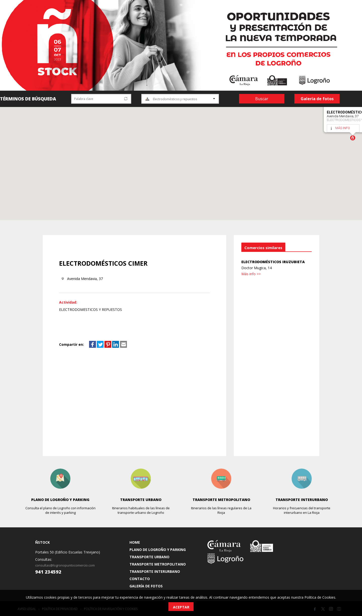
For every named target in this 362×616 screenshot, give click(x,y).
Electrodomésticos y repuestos (175, 99)
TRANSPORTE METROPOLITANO (157, 564)
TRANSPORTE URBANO (149, 556)
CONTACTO (139, 578)
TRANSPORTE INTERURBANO (154, 571)
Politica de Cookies (319, 597)
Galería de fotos (317, 98)
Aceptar (181, 607)
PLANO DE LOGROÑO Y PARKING (157, 549)
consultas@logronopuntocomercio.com (65, 565)
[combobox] (180, 99)
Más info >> (251, 273)
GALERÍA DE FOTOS (146, 586)
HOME (134, 542)
